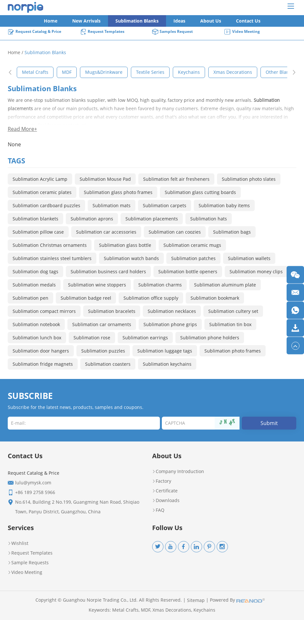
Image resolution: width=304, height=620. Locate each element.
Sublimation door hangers (41, 351)
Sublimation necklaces (172, 311)
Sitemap (196, 600)
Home (50, 21)
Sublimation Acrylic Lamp (40, 179)
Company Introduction (178, 471)
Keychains (204, 610)
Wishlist (18, 543)
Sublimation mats (112, 205)
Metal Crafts (125, 610)
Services (21, 527)
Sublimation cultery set (233, 311)
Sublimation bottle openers (187, 271)
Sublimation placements (151, 219)
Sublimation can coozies (175, 232)
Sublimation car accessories (106, 232)
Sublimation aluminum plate (225, 285)
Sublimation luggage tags (164, 351)
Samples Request (172, 32)
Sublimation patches (193, 258)
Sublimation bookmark (215, 298)
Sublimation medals (34, 285)
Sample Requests (28, 562)
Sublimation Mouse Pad (105, 179)
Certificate (165, 491)
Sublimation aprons (92, 219)
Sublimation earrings (145, 337)
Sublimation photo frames (232, 351)
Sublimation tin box (230, 324)
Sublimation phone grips (170, 324)
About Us (210, 21)
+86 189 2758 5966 (35, 492)
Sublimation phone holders (209, 337)
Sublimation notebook (36, 324)
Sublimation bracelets (111, 311)
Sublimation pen (30, 298)
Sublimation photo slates (249, 179)
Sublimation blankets (35, 219)
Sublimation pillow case (38, 232)
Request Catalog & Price (34, 32)
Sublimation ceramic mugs (192, 245)
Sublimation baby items (224, 205)
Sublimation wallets (249, 258)
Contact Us (248, 21)
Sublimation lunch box (37, 337)
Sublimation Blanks (137, 21)
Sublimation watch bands (131, 258)
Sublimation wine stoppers (97, 285)
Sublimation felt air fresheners (176, 179)
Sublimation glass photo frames (118, 192)
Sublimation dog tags (35, 271)
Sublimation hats (208, 219)
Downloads (166, 500)
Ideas (179, 21)
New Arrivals (86, 21)
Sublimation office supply (150, 298)
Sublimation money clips (256, 271)
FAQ (158, 510)
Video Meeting (242, 32)
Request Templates (102, 32)
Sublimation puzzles (103, 351)
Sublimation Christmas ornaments (50, 245)
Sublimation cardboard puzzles (46, 205)
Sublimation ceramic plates (42, 192)
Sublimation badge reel (86, 298)
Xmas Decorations (171, 610)
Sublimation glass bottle (125, 245)
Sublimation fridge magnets (43, 364)
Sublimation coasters (108, 364)
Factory (161, 481)
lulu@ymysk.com (33, 483)
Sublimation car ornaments (101, 324)
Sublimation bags (232, 232)
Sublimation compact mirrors (44, 311)
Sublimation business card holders (108, 271)
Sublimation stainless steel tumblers (52, 258)
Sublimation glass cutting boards (200, 192)
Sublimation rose (92, 337)
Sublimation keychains (167, 364)
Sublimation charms (160, 285)
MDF (145, 610)
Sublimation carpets (164, 205)
